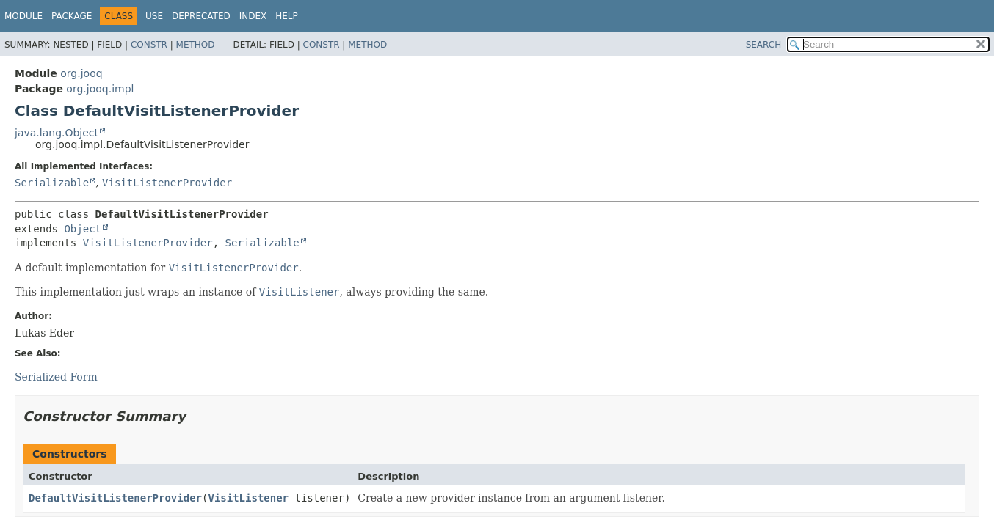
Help (286, 16)
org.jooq (81, 73)
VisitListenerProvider (167, 182)
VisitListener (248, 498)
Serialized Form (56, 377)
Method (195, 45)
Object (82, 229)
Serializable (52, 182)
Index (253, 16)
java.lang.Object (56, 133)
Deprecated (201, 16)
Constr (149, 45)
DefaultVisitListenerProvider (115, 498)
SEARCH (764, 45)
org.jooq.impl (100, 89)
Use (154, 16)
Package (71, 16)
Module (23, 16)
